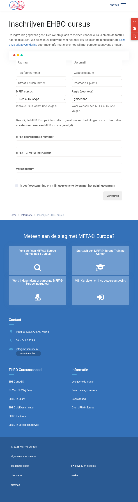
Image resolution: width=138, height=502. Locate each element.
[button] (123, 5)
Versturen (112, 196)
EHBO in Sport (17, 398)
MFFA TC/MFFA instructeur (33, 153)
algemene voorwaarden (24, 456)
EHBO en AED (16, 381)
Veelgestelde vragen (83, 381)
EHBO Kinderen (17, 416)
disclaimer (17, 475)
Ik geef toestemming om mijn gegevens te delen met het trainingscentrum (67, 185)
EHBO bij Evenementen (21, 407)
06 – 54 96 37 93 (25, 340)
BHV (11, 390)
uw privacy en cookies (83, 465)
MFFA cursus (24, 91)
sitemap (15, 484)
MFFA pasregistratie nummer (35, 137)
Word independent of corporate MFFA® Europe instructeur (37, 282)
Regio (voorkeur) (82, 91)
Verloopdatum (25, 169)
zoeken (75, 475)
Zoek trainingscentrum (84, 390)
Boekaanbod (79, 398)
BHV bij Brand (25, 390)
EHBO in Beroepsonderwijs (24, 424)
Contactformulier (28, 353)
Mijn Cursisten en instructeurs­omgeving (100, 280)
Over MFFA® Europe (83, 407)
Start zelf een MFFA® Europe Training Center (100, 252)
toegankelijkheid (20, 465)
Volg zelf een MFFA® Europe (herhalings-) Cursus (37, 252)
